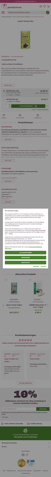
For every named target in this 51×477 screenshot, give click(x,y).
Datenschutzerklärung (35, 247)
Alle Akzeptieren (25, 252)
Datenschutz (36, 266)
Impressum (8, 248)
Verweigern (25, 257)
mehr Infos (25, 262)
